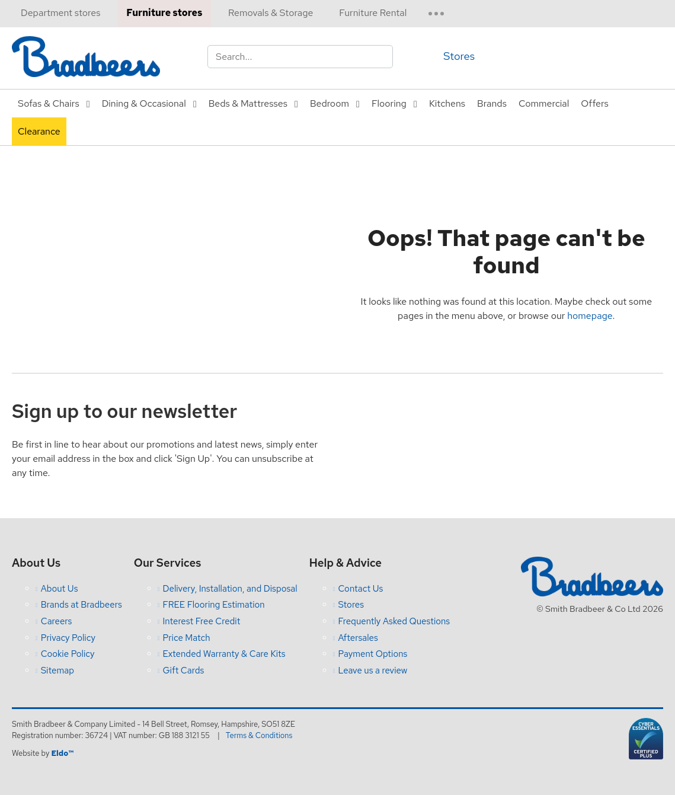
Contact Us (360, 589)
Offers (594, 103)
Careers (56, 621)
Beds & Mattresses (248, 103)
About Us (59, 589)
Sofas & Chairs (48, 103)
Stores (459, 56)
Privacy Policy (68, 638)
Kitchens (447, 103)
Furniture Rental (373, 13)
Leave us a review (372, 670)
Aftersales (358, 638)
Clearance (39, 131)
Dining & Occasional (144, 103)
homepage (589, 315)
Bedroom (329, 103)
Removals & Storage (270, 13)
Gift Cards (183, 670)
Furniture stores (164, 13)
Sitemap (57, 670)
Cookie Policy (68, 654)
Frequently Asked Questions (394, 621)
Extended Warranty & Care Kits (223, 654)
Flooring (389, 103)
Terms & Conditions (259, 735)
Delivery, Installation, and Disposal (229, 589)
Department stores (60, 13)
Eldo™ (62, 753)
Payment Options (372, 654)
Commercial (544, 103)
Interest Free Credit (201, 621)
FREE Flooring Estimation (213, 605)
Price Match (186, 638)
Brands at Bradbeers (81, 605)
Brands (492, 103)
